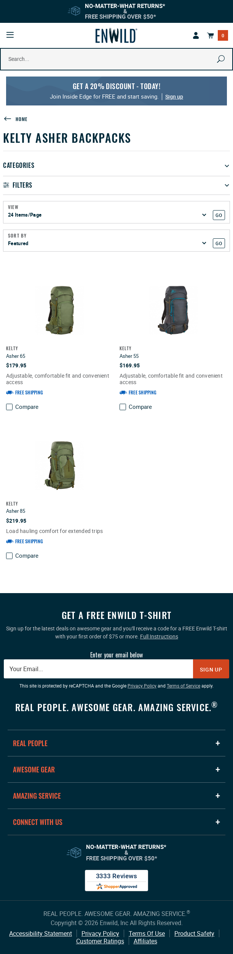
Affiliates (145, 941)
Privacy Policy (100, 933)
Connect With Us (37, 822)
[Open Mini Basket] (217, 35)
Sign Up (211, 669)
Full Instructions (159, 636)
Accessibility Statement (40, 933)
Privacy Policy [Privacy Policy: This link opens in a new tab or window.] (142, 686)
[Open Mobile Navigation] (9, 35)
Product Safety (194, 933)
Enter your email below (116, 654)
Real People (30, 743)
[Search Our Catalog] (105, 59)
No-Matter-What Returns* (125, 5)
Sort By (17, 235)
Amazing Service (37, 796)
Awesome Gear (34, 769)
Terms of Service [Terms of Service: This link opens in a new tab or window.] (183, 686)
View (13, 207)
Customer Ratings (100, 941)
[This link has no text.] (196, 35)
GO (218, 215)
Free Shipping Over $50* (120, 16)
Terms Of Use (147, 933)
